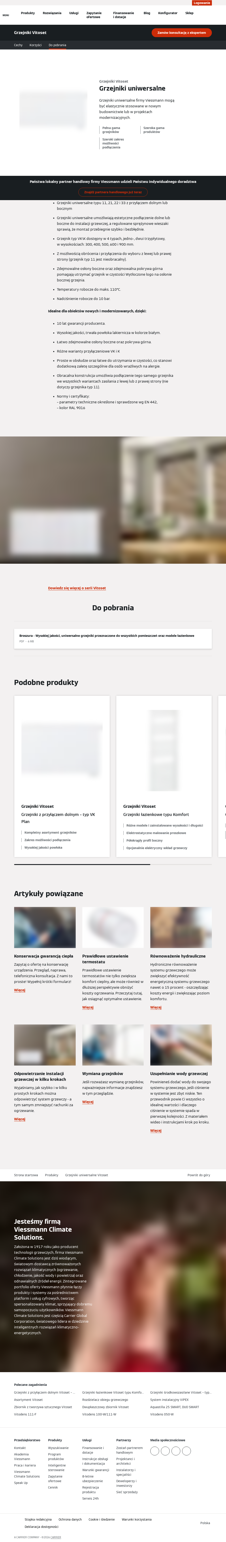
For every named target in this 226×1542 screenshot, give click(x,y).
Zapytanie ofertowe (94, 15)
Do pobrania (57, 45)
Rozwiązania (52, 13)
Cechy (18, 45)
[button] (200, 1175)
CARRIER (56, 1537)
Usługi (74, 13)
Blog (147, 13)
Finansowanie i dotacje (123, 15)
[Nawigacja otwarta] (6, 15)
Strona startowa (26, 1175)
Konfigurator (167, 13)
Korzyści (36, 45)
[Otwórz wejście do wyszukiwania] (210, 15)
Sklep (189, 13)
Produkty (28, 13)
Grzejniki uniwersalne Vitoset (86, 1175)
